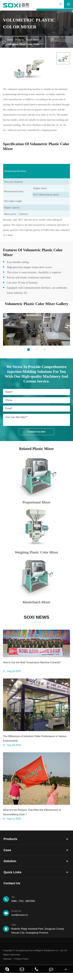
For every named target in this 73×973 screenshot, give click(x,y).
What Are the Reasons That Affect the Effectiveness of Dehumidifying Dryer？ (32, 812)
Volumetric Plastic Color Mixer (23, 44)
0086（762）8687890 (40, 898)
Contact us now (36, 431)
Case (7, 850)
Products (19, 39)
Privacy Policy (21, 958)
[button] (28, 349)
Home (10, 39)
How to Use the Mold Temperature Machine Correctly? (32, 662)
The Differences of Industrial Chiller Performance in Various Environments (34, 738)
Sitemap (7, 958)
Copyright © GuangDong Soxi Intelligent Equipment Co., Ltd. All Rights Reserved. (35, 952)
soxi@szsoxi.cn (40, 912)
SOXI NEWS (36, 617)
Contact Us (11, 883)
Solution (9, 861)
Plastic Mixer (32, 39)
